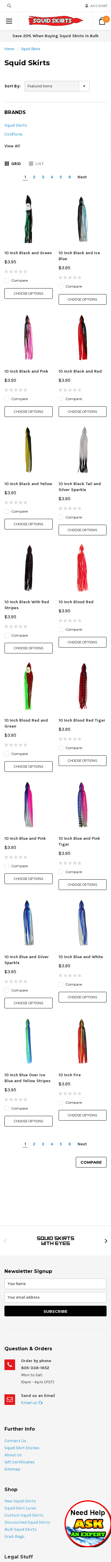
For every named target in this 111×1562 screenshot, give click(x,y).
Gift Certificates (19, 1462)
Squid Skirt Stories (21, 1447)
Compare (91, 1162)
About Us (13, 1454)
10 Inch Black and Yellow (28, 483)
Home (9, 49)
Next (82, 177)
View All (12, 146)
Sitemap (12, 1469)
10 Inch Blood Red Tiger (82, 720)
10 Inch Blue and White (81, 956)
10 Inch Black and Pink (26, 371)
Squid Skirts (30, 49)
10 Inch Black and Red (80, 371)
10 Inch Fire (70, 1074)
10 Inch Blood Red (76, 601)
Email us (31, 1402)
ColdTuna (13, 134)
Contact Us (15, 1440)
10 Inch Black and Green (28, 252)
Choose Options (28, 293)
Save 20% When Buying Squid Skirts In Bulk (55, 35)
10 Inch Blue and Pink (25, 838)
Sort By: (12, 86)
